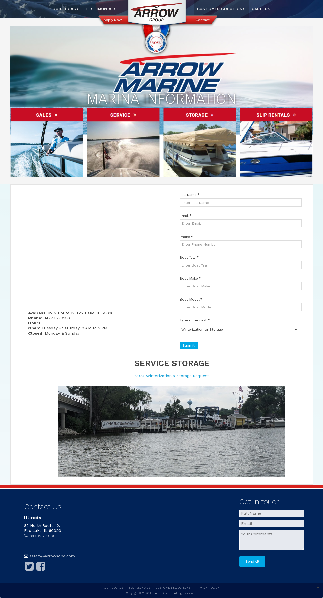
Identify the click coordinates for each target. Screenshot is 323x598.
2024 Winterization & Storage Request (172, 375)
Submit (189, 345)
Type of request (195, 320)
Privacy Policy (207, 587)
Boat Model (191, 299)
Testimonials (101, 8)
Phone (186, 237)
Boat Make (190, 278)
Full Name (189, 195)
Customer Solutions (221, 8)
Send (250, 561)
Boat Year (189, 257)
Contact (203, 20)
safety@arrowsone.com (52, 556)
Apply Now (113, 20)
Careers (261, 8)
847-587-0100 (40, 535)
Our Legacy (65, 8)
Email (186, 216)
